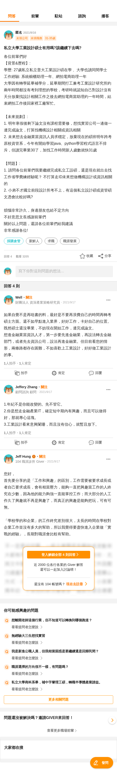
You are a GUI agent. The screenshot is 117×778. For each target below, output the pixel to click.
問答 (12, 16)
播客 (105, 16)
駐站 (58, 16)
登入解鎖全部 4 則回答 (58, 555)
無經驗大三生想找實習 (28, 636)
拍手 (24, 373)
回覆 (98, 373)
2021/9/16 (29, 32)
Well (18, 297)
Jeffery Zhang (26, 387)
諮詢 (82, 16)
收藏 (89, 256)
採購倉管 (13, 241)
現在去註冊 (74, 584)
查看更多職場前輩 (60, 730)
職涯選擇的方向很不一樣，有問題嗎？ (40, 667)
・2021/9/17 (68, 302)
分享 (108, 256)
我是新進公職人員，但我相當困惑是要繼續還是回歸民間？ (55, 651)
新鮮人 (34, 241)
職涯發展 (69, 241)
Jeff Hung (23, 456)
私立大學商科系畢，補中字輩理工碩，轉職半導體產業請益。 (57, 682)
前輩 (35, 16)
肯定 (61, 373)
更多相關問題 (58, 699)
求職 (51, 241)
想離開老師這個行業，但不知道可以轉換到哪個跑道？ (52, 620)
